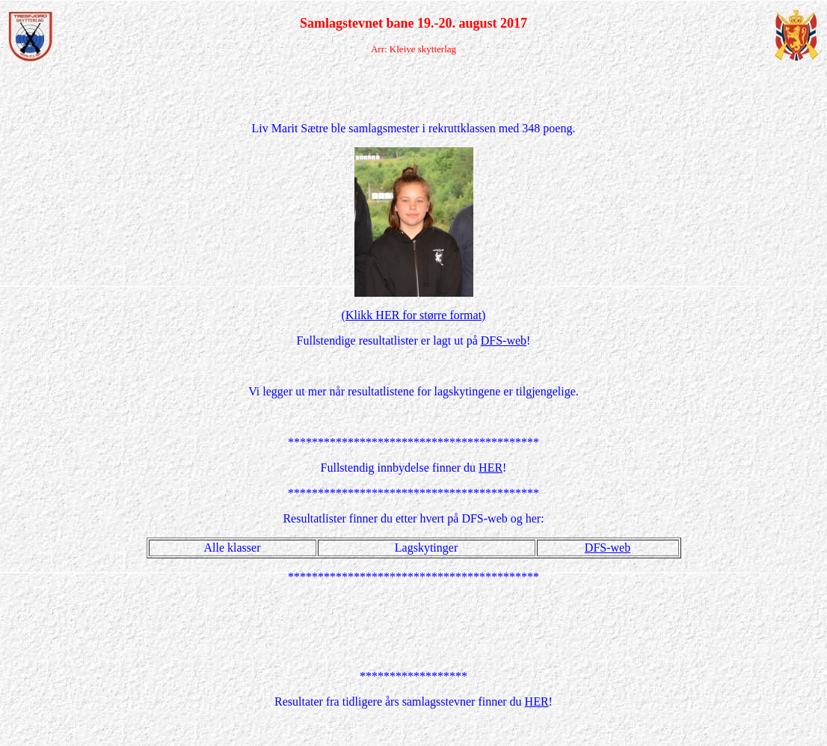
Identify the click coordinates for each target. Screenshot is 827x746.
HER (490, 467)
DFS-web (503, 340)
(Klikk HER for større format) (414, 315)
